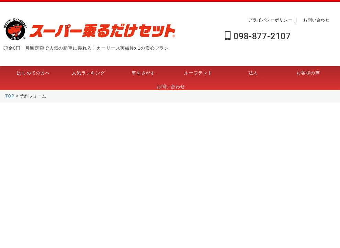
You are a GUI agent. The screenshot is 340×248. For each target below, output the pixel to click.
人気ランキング (88, 72)
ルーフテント (198, 72)
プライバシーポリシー (270, 20)
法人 (253, 72)
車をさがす (143, 72)
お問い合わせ (316, 20)
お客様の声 (308, 72)
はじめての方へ (33, 72)
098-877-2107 (258, 36)
